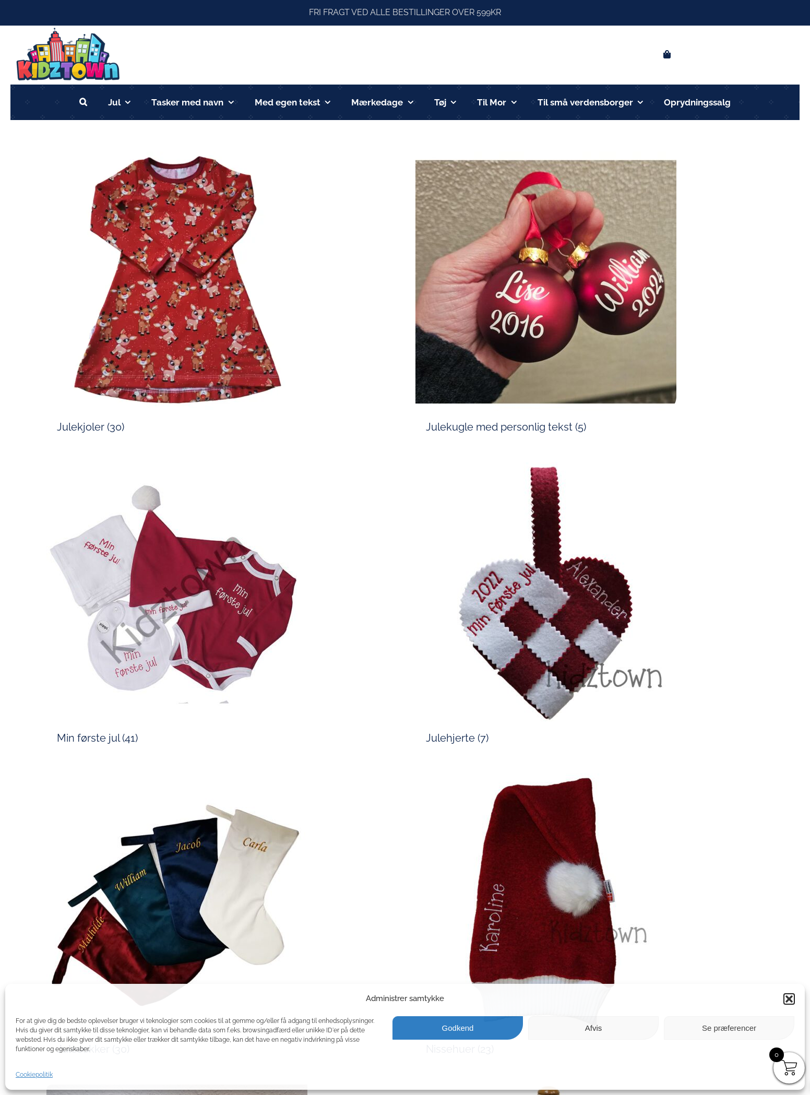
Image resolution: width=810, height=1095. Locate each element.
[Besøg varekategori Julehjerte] (589, 607)
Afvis (593, 1027)
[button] (789, 999)
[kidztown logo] (68, 29)
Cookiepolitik (34, 1074)
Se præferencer (729, 1027)
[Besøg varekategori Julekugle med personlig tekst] (589, 296)
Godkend (458, 1027)
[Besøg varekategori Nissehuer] (589, 918)
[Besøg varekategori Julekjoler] (220, 296)
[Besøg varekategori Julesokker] (220, 918)
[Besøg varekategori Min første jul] (220, 607)
